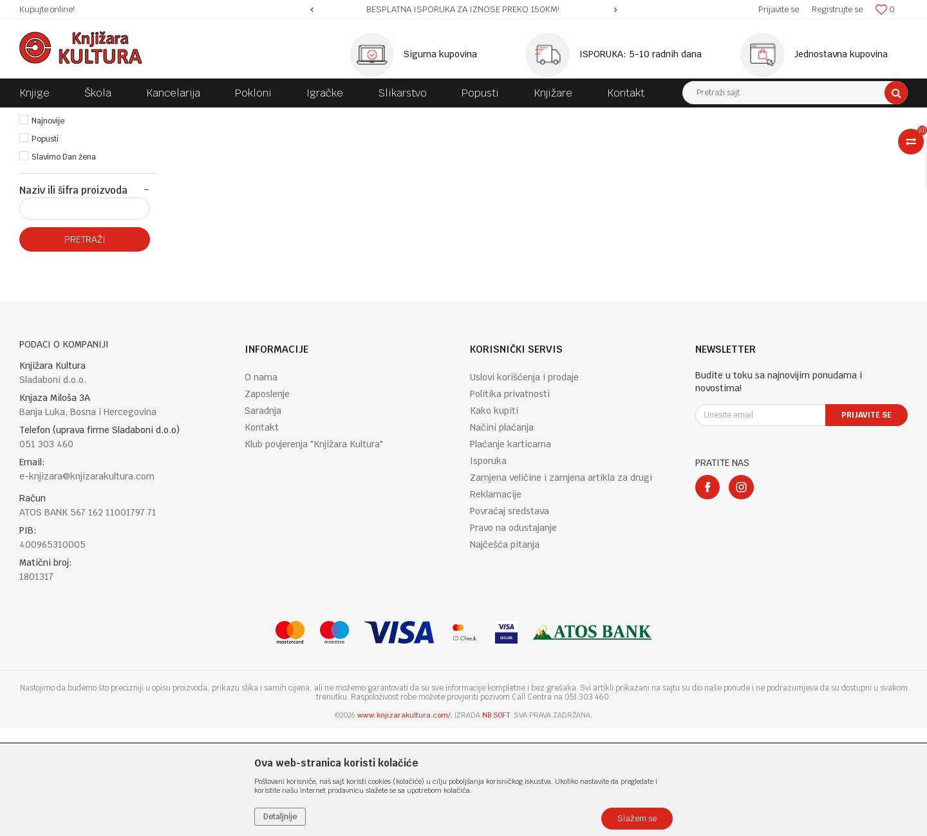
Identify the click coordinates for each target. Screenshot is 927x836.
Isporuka (488, 568)
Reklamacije (495, 602)
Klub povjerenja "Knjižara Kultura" (314, 551)
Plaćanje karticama (510, 551)
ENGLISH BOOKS (200, 117)
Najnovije (48, 228)
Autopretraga (594, 141)
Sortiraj (650, 141)
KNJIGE (146, 117)
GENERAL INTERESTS (281, 117)
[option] (464, 9)
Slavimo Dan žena (64, 264)
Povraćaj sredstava (509, 618)
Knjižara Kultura (47, 117)
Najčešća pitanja (504, 652)
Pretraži (85, 347)
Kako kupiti (494, 518)
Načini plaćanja (502, 535)
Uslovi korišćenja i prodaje (524, 484)
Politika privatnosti (510, 501)
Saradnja (263, 518)
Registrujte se (837, 9)
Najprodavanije (59, 210)
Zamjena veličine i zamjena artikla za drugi (561, 585)
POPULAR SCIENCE (366, 117)
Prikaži (772, 141)
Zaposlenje (267, 501)
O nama (261, 484)
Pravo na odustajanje (513, 635)
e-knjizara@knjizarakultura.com (86, 584)
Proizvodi (104, 117)
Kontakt (262, 535)
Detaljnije (280, 817)
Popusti (45, 246)
